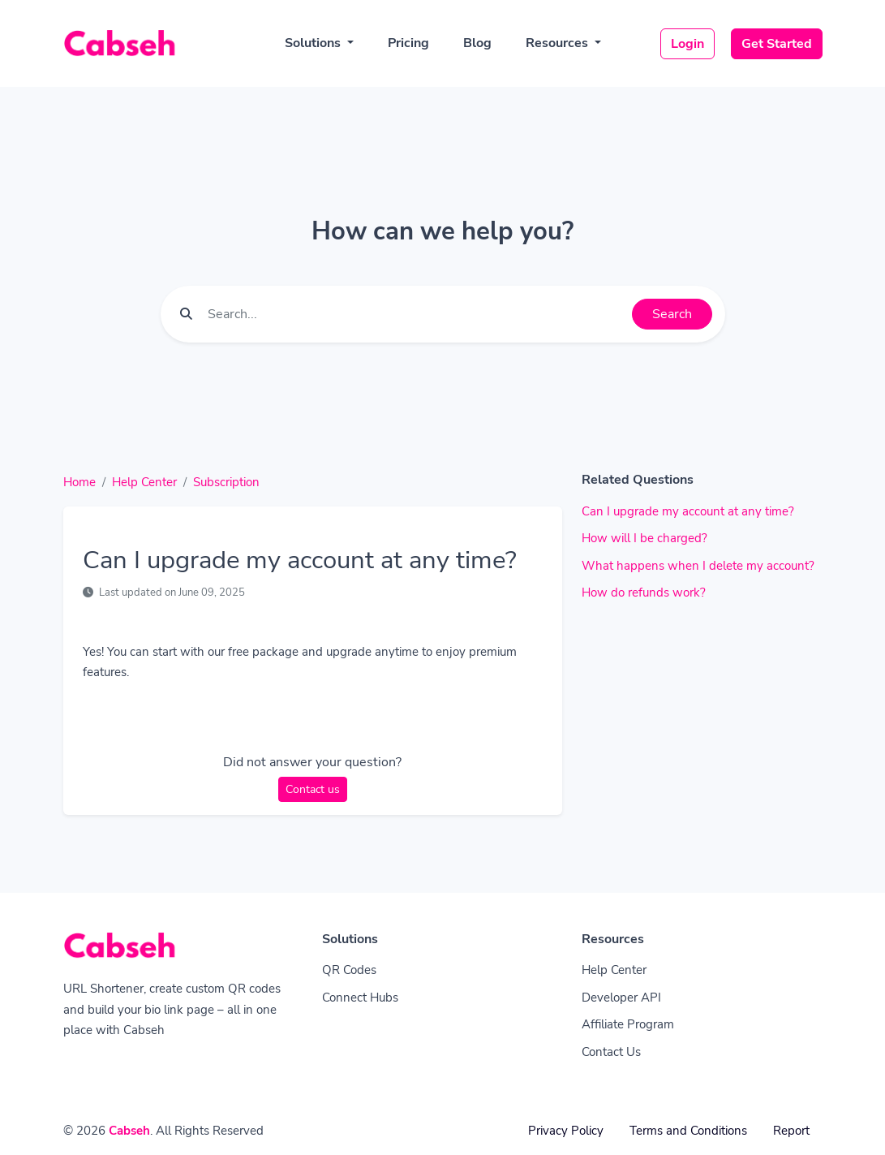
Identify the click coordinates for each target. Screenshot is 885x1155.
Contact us (313, 789)
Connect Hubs (360, 997)
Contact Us (611, 1052)
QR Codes (349, 970)
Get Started (776, 44)
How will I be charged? (644, 538)
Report (791, 1131)
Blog (477, 43)
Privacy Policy (566, 1131)
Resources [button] (558, 43)
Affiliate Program (628, 1024)
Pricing (408, 43)
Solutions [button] (314, 43)
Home (79, 482)
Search (672, 314)
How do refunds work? (644, 592)
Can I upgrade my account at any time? (688, 511)
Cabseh (129, 1131)
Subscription (226, 482)
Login (687, 44)
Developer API (621, 997)
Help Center (144, 482)
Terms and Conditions (688, 1131)
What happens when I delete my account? (698, 566)
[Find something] (415, 314)
